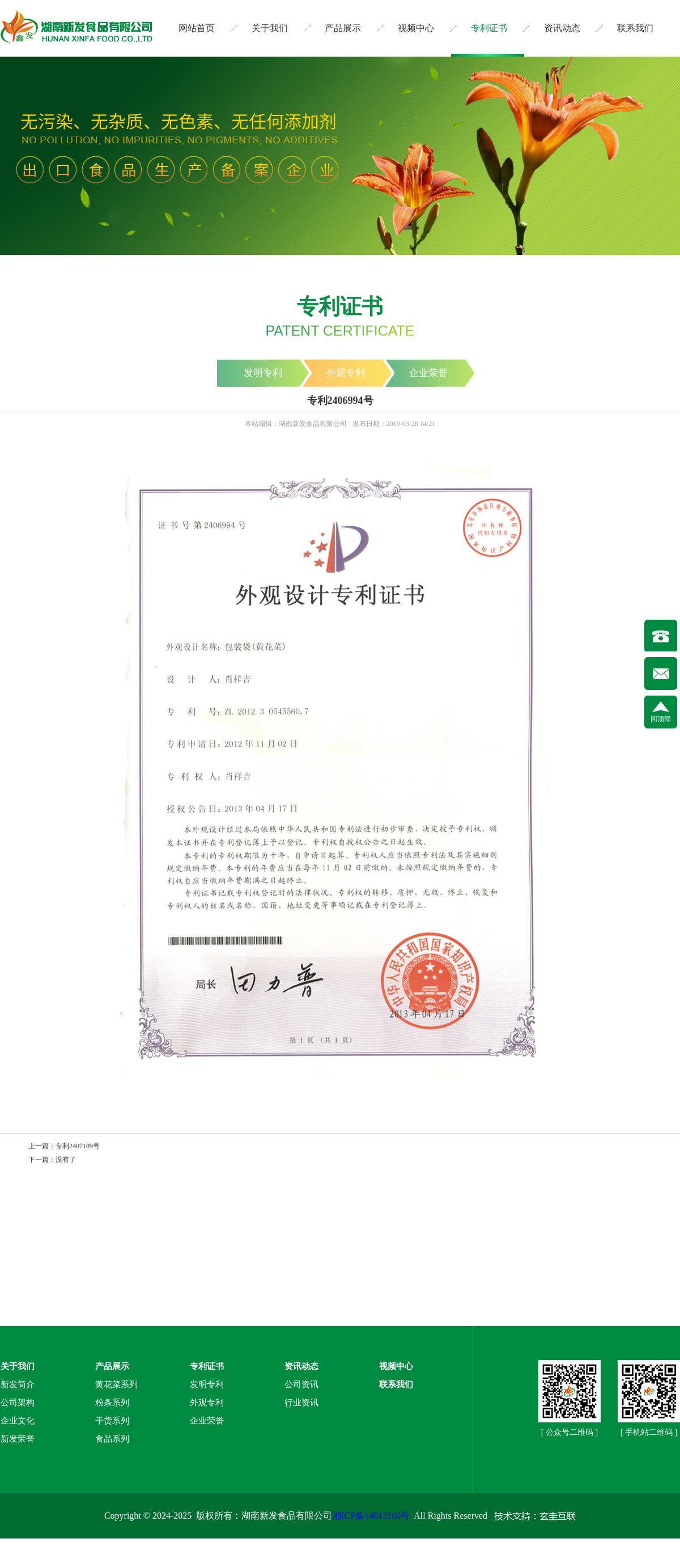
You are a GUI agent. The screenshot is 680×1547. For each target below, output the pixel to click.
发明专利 (207, 1384)
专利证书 (489, 28)
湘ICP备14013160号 (371, 1515)
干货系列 (112, 1420)
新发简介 (18, 1384)
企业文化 (18, 1420)
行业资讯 (301, 1402)
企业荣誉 (207, 1420)
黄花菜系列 (116, 1384)
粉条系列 (112, 1402)
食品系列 (112, 1438)
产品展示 (343, 28)
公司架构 (18, 1402)
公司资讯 (301, 1384)
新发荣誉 (18, 1438)
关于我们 (270, 28)
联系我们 (635, 28)
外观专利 (207, 1402)
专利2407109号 (78, 1146)
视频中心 (416, 28)
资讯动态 (562, 28)
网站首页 (196, 28)
